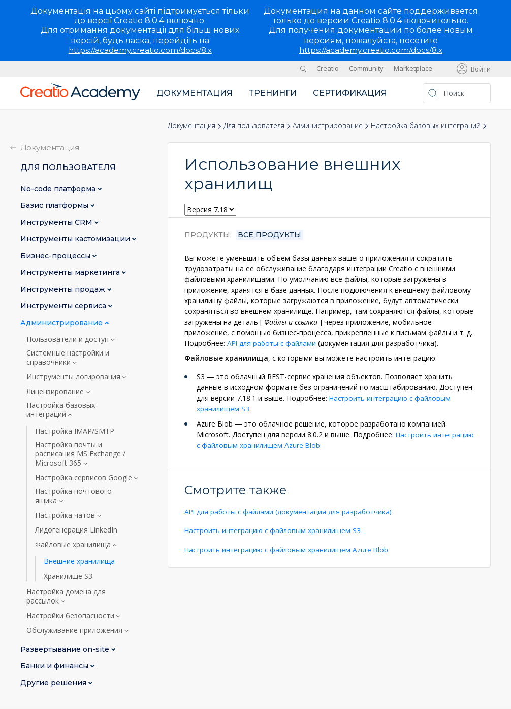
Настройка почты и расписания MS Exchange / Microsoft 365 (80, 454)
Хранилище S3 (68, 576)
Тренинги (273, 93)
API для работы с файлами (273, 343)
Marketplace (413, 68)
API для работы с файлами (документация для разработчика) (291, 511)
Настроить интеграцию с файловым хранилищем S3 (274, 530)
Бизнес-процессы (56, 256)
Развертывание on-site (65, 649)
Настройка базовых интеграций (426, 125)
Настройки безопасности (71, 615)
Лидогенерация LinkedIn (76, 530)
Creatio (327, 68)
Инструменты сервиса (64, 306)
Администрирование (328, 125)
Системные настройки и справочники (67, 357)
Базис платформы (55, 205)
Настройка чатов (66, 515)
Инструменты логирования (74, 376)
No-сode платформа (59, 189)
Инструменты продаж (63, 289)
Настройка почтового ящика (73, 496)
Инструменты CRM (57, 222)
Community (366, 68)
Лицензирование (56, 391)
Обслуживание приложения (75, 630)
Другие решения (54, 683)
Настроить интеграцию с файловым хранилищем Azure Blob (288, 548)
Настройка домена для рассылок (66, 596)
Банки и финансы (55, 666)
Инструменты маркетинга (71, 272)
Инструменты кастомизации (76, 239)
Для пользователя (253, 125)
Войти (481, 69)
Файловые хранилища (74, 544)
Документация (194, 93)
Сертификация (350, 93)
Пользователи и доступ (68, 339)
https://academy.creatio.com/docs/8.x (140, 50)
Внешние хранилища (79, 561)
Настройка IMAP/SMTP (74, 431)
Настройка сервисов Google (84, 477)
